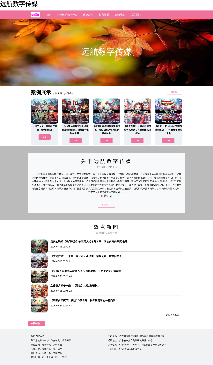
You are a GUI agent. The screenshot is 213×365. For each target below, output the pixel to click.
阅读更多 (174, 92)
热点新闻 (88, 14)
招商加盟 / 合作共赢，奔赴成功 (46, 349)
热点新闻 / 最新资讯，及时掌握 (46, 344)
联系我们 (135, 14)
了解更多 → (106, 205)
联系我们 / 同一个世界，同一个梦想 (49, 357)
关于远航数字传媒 (67, 14)
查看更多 (107, 196)
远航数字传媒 (19, 3)
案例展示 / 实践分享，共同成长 (46, 353)
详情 (44, 137)
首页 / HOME (37, 336)
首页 (49, 14)
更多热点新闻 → (174, 315)
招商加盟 (104, 14)
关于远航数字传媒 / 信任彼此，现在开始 (51, 340)
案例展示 (120, 14)
